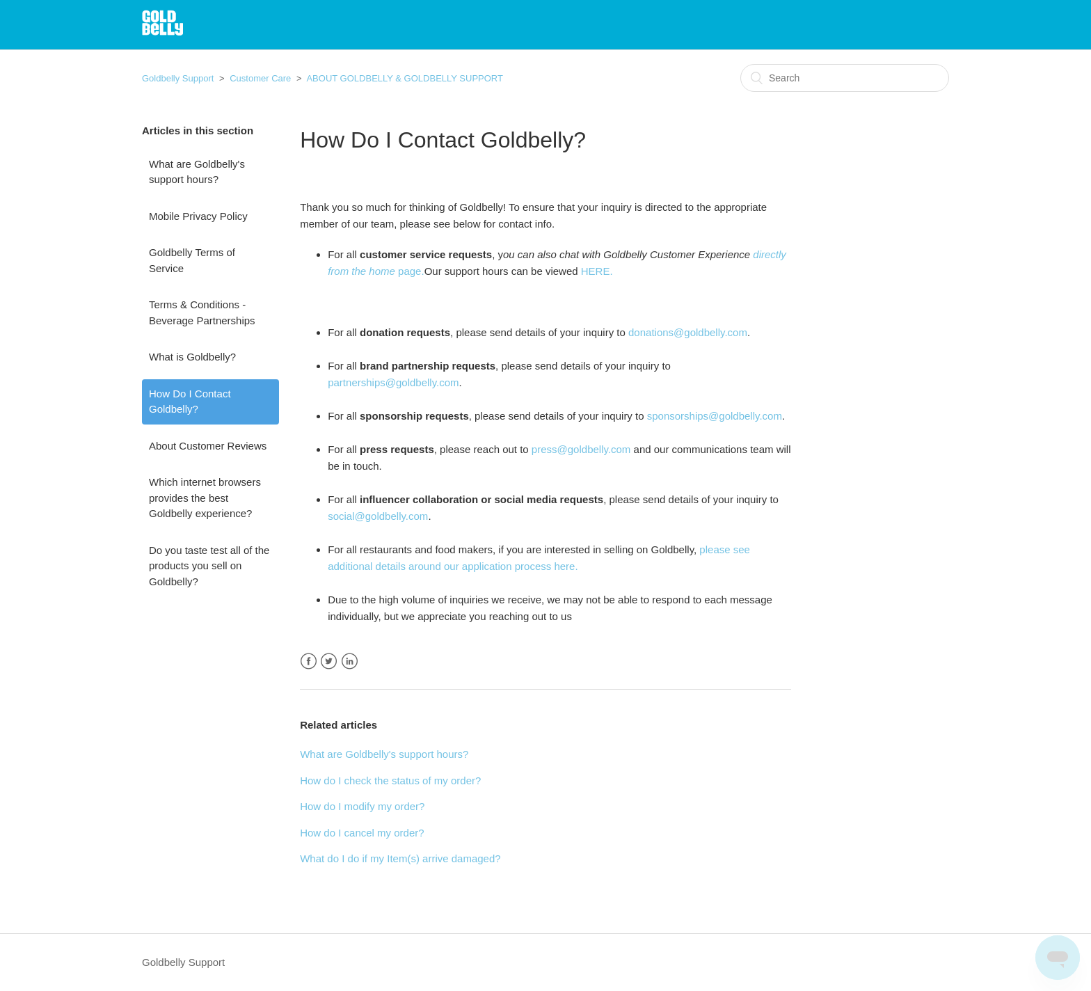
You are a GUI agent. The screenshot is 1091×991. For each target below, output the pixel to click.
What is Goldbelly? (192, 357)
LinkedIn (349, 661)
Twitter (328, 661)
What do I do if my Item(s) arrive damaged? (400, 858)
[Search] (844, 78)
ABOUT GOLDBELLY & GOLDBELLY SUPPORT (404, 78)
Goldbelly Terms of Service (192, 260)
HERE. (597, 271)
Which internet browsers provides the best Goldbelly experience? (205, 497)
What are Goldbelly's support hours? (197, 172)
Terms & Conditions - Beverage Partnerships (202, 312)
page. (409, 271)
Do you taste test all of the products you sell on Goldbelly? (209, 565)
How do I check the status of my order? (390, 780)
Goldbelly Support (178, 78)
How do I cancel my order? (362, 833)
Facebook (308, 661)
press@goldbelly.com (581, 449)
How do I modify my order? (362, 806)
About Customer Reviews (207, 446)
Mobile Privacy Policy (198, 216)
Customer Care (260, 78)
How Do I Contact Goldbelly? (190, 401)
